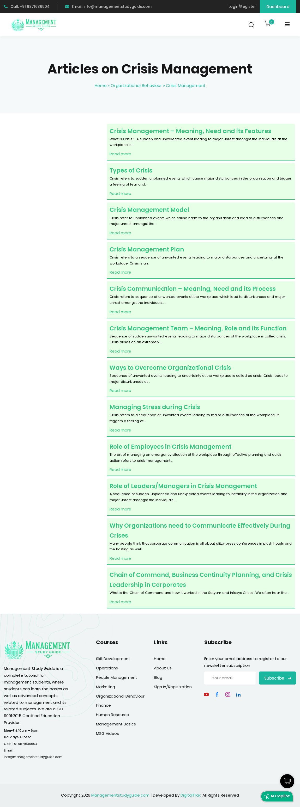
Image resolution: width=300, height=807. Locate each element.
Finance (103, 705)
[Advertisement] (53, 188)
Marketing (105, 686)
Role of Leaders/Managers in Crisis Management (183, 486)
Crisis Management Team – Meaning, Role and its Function (198, 328)
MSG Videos (107, 733)
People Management (116, 677)
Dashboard (278, 6)
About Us (163, 668)
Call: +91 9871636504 (27, 6)
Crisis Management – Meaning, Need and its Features (190, 131)
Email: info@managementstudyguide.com (108, 6)
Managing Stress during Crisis (155, 407)
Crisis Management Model (149, 210)
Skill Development (113, 658)
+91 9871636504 (24, 744)
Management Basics (116, 724)
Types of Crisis (131, 171)
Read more (120, 154)
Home (100, 86)
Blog (158, 677)
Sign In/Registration (173, 686)
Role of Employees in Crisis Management (170, 447)
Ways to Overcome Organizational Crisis (170, 368)
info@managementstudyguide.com (33, 757)
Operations (107, 668)
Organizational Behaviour (136, 86)
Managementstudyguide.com (120, 795)
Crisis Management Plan (147, 249)
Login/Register (242, 6)
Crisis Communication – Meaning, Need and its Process (193, 289)
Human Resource (112, 714)
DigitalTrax (191, 795)
